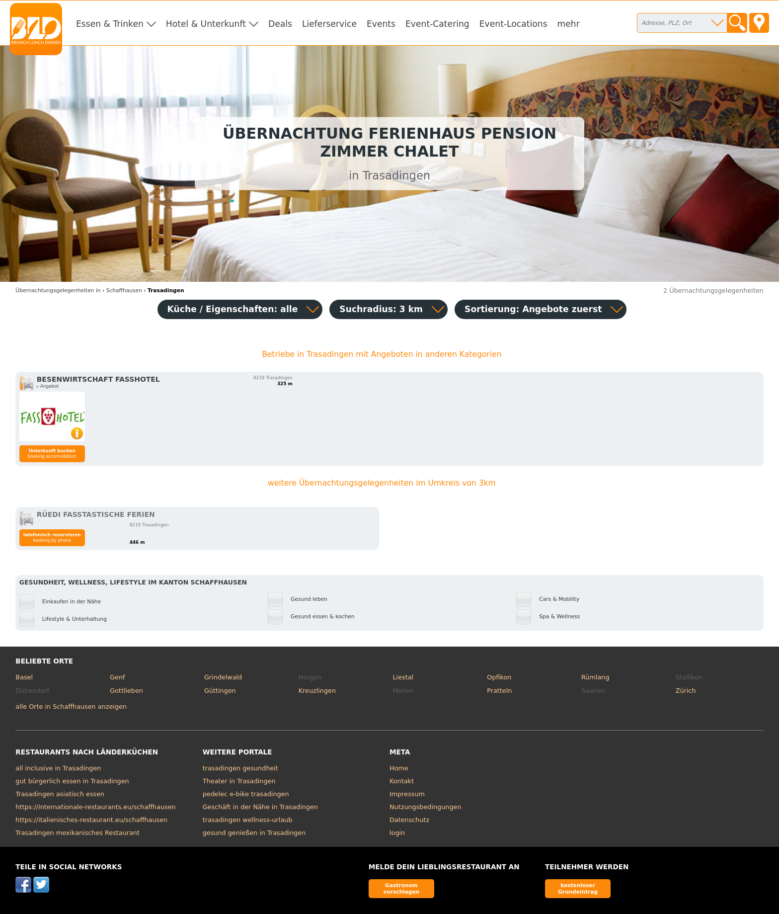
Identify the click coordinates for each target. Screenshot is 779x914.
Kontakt (402, 781)
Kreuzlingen (317, 690)
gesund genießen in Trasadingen (254, 832)
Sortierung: (533, 309)
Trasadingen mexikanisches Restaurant (77, 832)
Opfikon (499, 677)
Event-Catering (437, 24)
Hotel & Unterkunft (206, 24)
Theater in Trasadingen (239, 781)
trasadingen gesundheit (240, 768)
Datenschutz (409, 820)
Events (381, 24)
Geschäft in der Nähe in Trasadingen (260, 807)
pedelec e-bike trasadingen (246, 794)
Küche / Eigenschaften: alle (232, 309)
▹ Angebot (48, 386)
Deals (280, 24)
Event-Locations (513, 24)
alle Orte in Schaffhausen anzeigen (71, 706)
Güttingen (220, 690)
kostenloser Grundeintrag (578, 888)
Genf (117, 677)
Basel (24, 677)
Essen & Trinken (110, 24)
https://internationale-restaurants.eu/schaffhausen (95, 807)
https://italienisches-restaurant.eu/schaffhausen (91, 820)
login (397, 832)
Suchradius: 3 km (381, 309)
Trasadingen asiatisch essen (59, 794)
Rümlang (595, 677)
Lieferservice (329, 24)
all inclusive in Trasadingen (58, 768)
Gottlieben (126, 690)
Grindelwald (223, 677)
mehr (568, 24)
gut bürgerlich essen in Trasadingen (72, 781)
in (57, 290)
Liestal (402, 677)
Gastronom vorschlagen (402, 888)
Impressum (407, 794)
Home (399, 768)
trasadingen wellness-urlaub (248, 820)
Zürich (686, 690)
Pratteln (499, 690)
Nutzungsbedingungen (426, 807)
